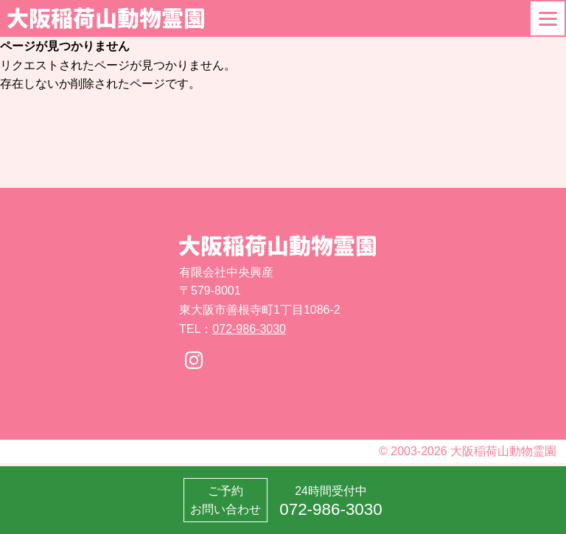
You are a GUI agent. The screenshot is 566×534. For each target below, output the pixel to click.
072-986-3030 (249, 329)
